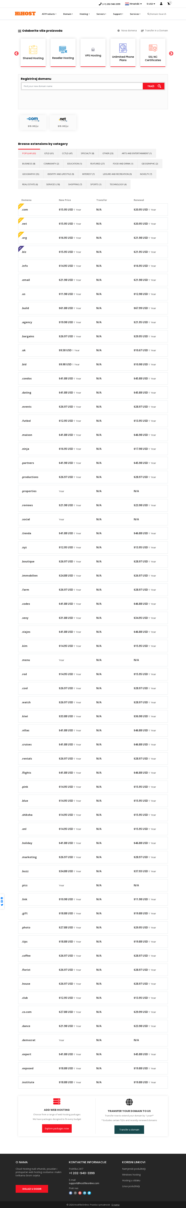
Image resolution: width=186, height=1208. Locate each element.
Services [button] (134, 13)
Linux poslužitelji (131, 1186)
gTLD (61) (49, 153)
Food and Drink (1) (123, 163)
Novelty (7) (146, 174)
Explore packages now (57, 1128)
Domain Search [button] (156, 13)
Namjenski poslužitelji (134, 1168)
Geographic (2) (150, 163)
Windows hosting (131, 1174)
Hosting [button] (84, 13)
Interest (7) (88, 174)
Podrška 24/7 (76, 1168)
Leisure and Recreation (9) (117, 174)
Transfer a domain (129, 1129)
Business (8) (28, 163)
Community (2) (51, 163)
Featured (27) (97, 163)
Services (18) (53, 184)
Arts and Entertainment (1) (137, 153)
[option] (33, 52)
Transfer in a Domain (154, 30)
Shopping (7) (75, 184)
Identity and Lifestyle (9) (61, 174)
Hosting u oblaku (131, 1180)
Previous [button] (15, 52)
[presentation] (46, 100)
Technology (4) (118, 184)
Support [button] (117, 13)
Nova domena (127, 30)
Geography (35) (30, 174)
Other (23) (107, 153)
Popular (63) (29, 153)
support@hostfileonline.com (84, 1183)
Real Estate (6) (30, 184)
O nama (115, 1204)
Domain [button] (67, 13)
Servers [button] (100, 13)
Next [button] (170, 52)
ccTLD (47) (67, 153)
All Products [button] (48, 13)
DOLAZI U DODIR (31, 1188)
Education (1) (74, 163)
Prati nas (73, 1188)
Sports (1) (95, 184)
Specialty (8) (87, 153)
